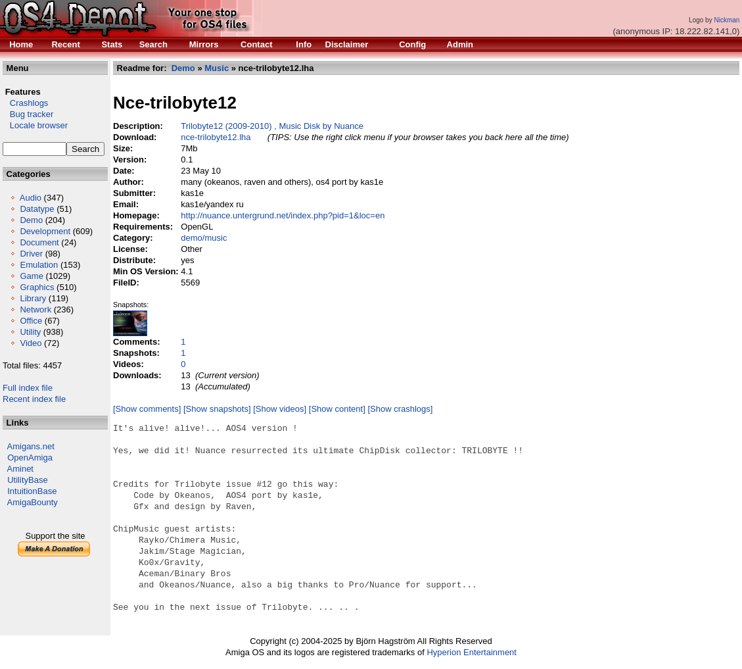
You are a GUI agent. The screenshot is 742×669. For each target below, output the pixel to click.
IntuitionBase (32, 491)
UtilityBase (27, 480)
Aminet (20, 469)
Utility (30, 332)
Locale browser (35, 125)
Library (33, 298)
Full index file (28, 388)
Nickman (726, 20)
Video (30, 343)
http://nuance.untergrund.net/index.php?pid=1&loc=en (282, 215)
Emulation (39, 265)
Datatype (37, 209)
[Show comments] (147, 409)
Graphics (37, 287)
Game (31, 276)
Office (31, 321)
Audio (30, 198)
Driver (31, 254)
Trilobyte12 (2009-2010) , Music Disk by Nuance (272, 126)
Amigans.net (31, 446)
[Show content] (337, 409)
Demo (31, 220)
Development (45, 231)
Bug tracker (28, 114)
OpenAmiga (30, 457)
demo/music (204, 238)
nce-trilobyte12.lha (215, 137)
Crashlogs (25, 103)
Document (39, 242)
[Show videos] (279, 409)
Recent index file (34, 399)
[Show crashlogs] (399, 409)
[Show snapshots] (217, 409)
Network (35, 309)
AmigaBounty (32, 502)
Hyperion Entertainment (472, 652)
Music (216, 68)
